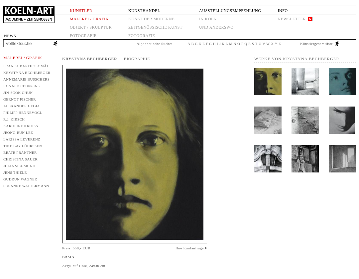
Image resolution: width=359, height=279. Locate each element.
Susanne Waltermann (26, 185)
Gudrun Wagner (20, 179)
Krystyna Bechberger (27, 72)
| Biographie (135, 59)
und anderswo (216, 27)
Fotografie (83, 35)
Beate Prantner (20, 152)
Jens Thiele (15, 172)
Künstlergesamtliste (316, 44)
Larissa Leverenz (21, 139)
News (10, 36)
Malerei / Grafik (89, 19)
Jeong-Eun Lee (18, 132)
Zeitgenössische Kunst (155, 27)
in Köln (208, 19)
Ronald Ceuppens (21, 86)
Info (283, 10)
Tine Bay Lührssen (22, 145)
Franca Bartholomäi (25, 66)
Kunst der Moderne (151, 19)
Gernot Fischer (19, 99)
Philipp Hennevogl (22, 112)
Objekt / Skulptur (91, 27)
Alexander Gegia (21, 106)
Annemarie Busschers (26, 79)
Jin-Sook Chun (18, 92)
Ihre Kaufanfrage (190, 248)
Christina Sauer (20, 159)
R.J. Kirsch (14, 119)
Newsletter (292, 19)
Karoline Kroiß (20, 126)
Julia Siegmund (19, 165)
